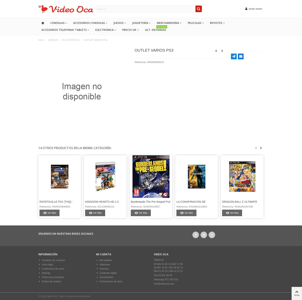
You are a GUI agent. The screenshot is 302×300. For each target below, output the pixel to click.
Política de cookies (49, 281)
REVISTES (216, 23)
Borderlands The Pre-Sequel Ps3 (150, 201)
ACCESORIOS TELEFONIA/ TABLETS (64, 30)
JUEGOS (118, 23)
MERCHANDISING (168, 23)
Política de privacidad (51, 277)
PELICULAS (194, 23)
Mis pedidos (104, 260)
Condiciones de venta (51, 269)
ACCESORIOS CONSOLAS (89, 23)
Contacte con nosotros (51, 260)
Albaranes (103, 264)
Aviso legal (45, 264)
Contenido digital (106, 273)
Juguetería (140, 23)
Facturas (102, 269)
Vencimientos (104, 277)
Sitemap (44, 273)
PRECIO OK (129, 30)
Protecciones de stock (109, 281)
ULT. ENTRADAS (156, 29)
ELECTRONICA (104, 30)
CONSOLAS (57, 23)
